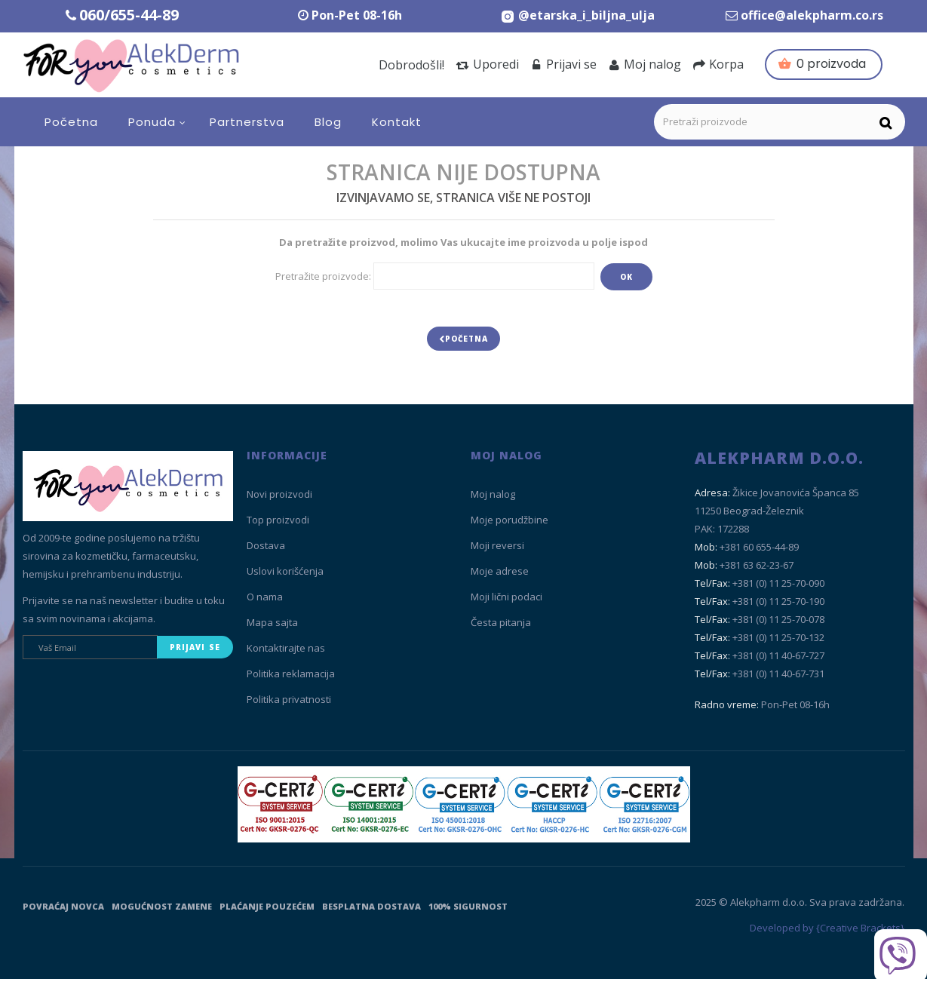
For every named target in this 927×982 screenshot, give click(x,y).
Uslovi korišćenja (285, 575)
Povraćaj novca (63, 909)
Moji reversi (497, 549)
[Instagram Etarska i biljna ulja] (577, 15)
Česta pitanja (501, 626)
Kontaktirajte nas (286, 651)
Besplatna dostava (371, 909)
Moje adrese (500, 575)
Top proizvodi (278, 523)
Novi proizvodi (279, 498)
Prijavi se (564, 64)
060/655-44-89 (129, 15)
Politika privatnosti (289, 703)
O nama (265, 600)
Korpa (718, 64)
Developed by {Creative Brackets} (827, 931)
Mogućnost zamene (162, 909)
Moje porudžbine (509, 523)
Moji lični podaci (506, 600)
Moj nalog (645, 64)
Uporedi (487, 64)
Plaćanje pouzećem (267, 909)
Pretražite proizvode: (323, 276)
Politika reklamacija (291, 677)
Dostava (266, 549)
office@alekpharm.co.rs (812, 15)
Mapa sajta (272, 626)
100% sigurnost (468, 909)
